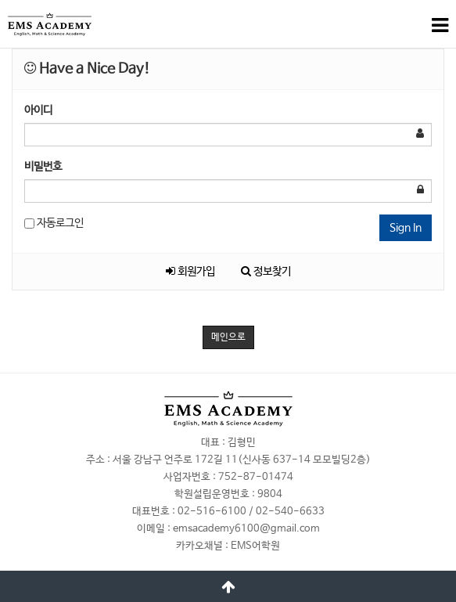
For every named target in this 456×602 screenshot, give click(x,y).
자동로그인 (54, 223)
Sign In (406, 228)
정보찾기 (266, 271)
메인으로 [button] (228, 337)
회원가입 (190, 271)
